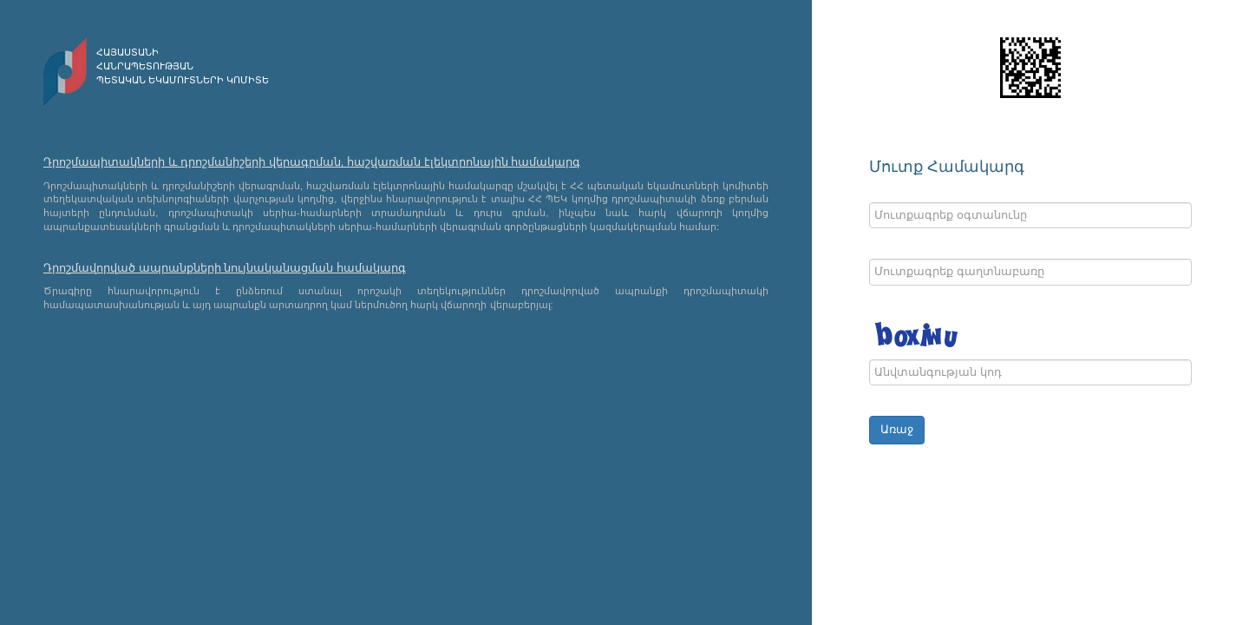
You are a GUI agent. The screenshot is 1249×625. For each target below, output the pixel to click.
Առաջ (896, 429)
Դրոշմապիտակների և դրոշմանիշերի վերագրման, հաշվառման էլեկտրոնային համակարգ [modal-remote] (311, 161)
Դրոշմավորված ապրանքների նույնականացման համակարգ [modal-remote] (224, 267)
